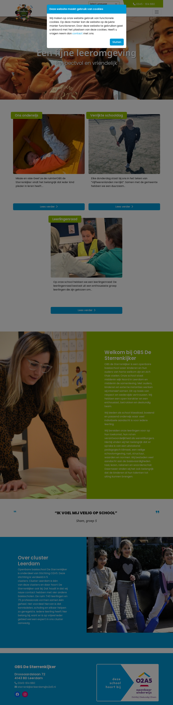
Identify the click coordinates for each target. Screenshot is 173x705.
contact (77, 33)
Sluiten (116, 42)
